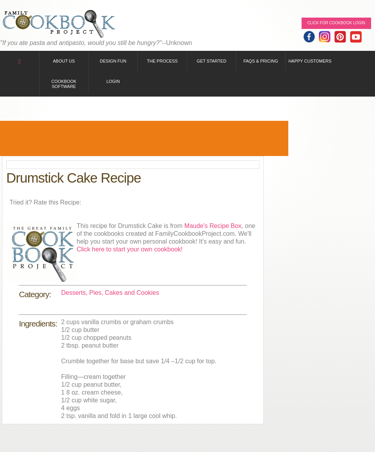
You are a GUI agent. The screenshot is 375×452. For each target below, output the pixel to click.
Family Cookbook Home (58, 24)
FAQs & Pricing (260, 61)
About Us (64, 61)
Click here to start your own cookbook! (129, 249)
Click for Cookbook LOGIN (336, 23)
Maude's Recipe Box (212, 225)
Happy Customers (309, 61)
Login (113, 81)
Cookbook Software (63, 84)
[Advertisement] (144, 138)
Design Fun (113, 61)
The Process (162, 61)
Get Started (212, 61)
